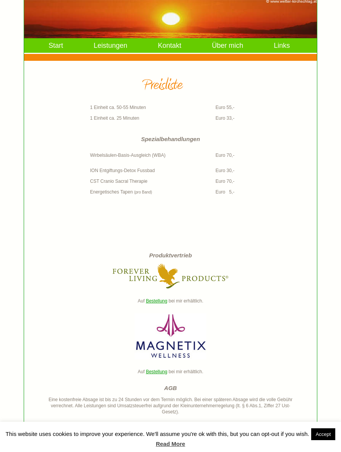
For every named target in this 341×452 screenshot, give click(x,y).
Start (56, 45)
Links (282, 45)
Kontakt (169, 45)
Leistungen (110, 45)
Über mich (227, 45)
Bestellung (156, 301)
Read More (170, 444)
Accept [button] (323, 434)
